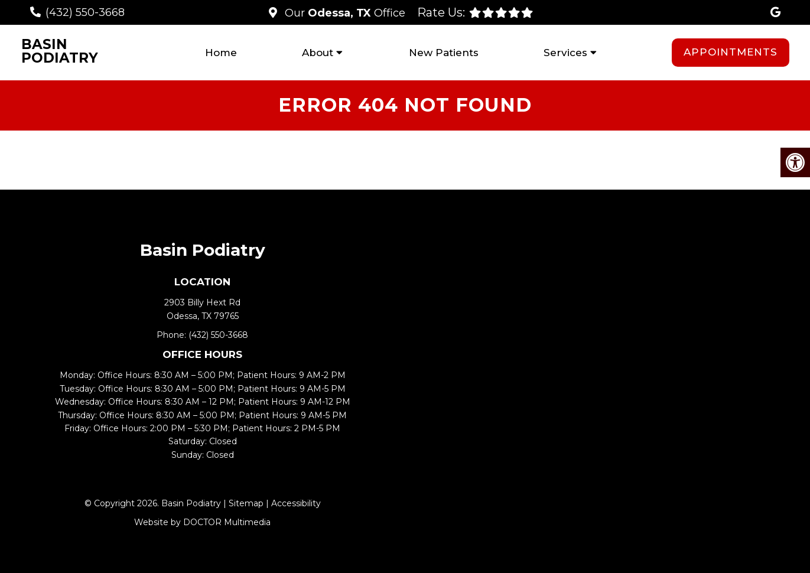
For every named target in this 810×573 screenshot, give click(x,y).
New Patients (444, 52)
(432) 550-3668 (85, 12)
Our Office (343, 12)
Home (221, 52)
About (317, 52)
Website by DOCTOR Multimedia (202, 522)
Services (565, 52)
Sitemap (246, 503)
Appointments (731, 52)
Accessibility (296, 503)
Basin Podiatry (59, 51)
